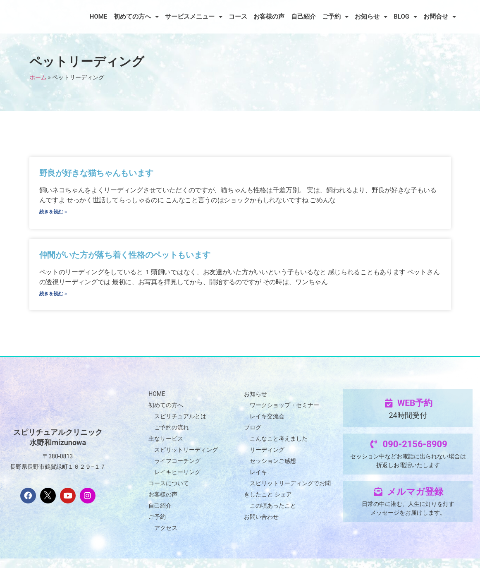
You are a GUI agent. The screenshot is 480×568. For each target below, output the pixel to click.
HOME (98, 16)
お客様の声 (268, 16)
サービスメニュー (193, 17)
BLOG (405, 17)
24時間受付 (408, 424)
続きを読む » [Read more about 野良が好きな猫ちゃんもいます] (53, 214)
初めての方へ (136, 17)
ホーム (38, 77)
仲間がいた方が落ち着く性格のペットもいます (126, 259)
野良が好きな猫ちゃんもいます (97, 173)
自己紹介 (303, 16)
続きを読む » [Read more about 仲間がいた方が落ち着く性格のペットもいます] (53, 301)
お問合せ (439, 17)
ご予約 (335, 17)
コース (238, 16)
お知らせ (371, 17)
